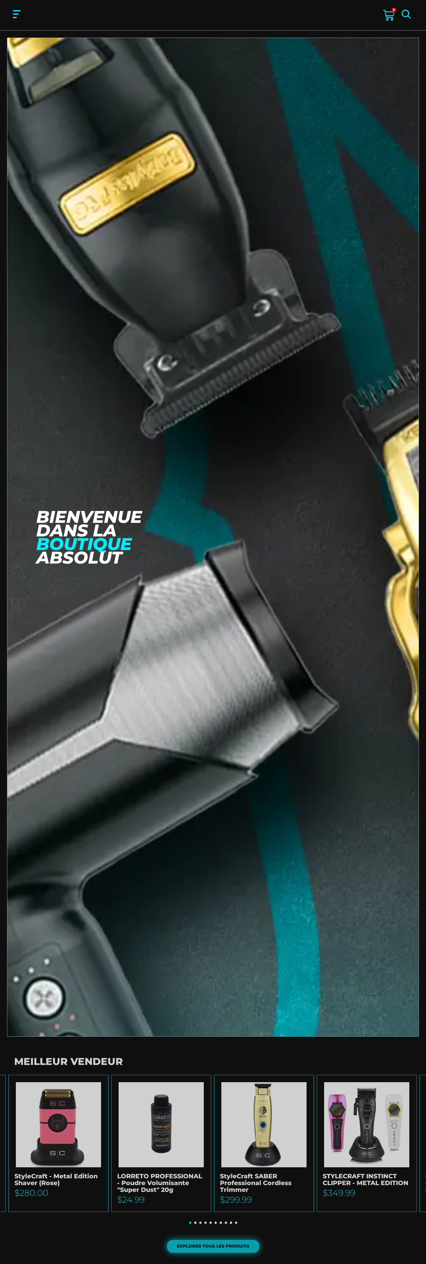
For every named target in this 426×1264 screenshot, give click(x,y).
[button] (190, 1223)
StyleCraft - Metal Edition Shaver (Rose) (56, 1180)
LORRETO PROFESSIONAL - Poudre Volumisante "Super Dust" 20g (159, 1183)
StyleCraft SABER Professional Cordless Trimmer (256, 1183)
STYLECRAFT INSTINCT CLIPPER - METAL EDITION (365, 1180)
